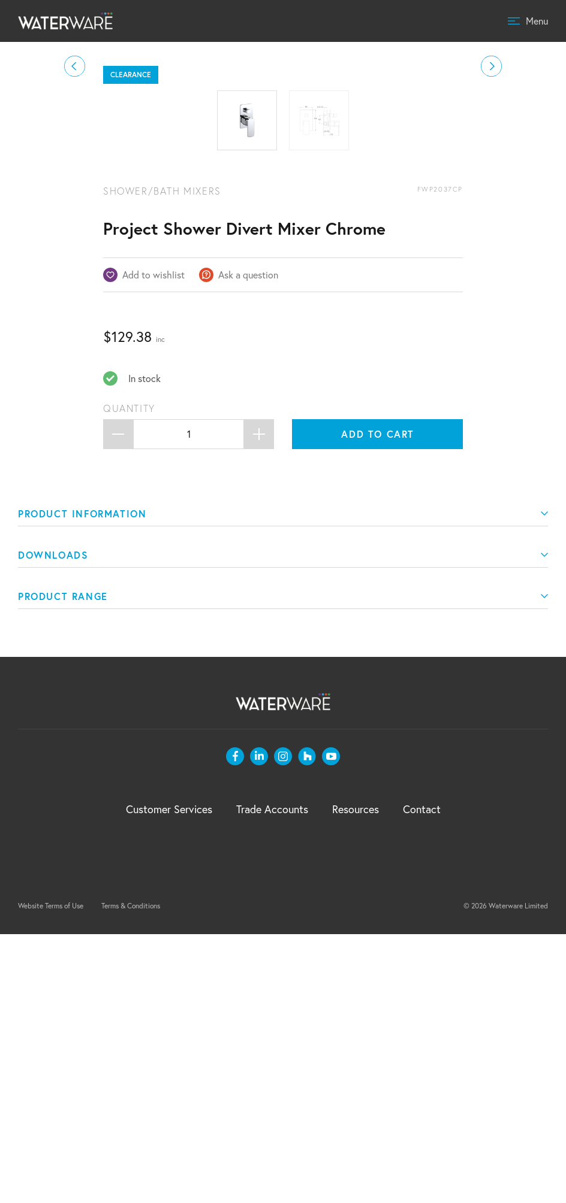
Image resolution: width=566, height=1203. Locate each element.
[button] (74, 200)
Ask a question (248, 543)
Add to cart (377, 702)
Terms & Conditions (130, 1174)
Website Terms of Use (50, 1174)
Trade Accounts (272, 1078)
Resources (355, 1078)
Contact (422, 1078)
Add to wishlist (153, 543)
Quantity (129, 677)
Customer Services (169, 1078)
